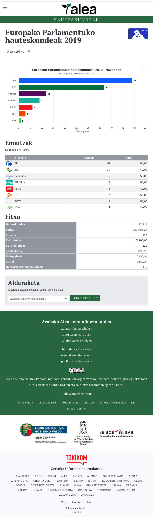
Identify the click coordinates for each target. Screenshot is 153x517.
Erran (92, 480)
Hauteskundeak (76, 19)
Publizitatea (70, 402)
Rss (133, 402)
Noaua (38, 490)
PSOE (17, 188)
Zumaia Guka (67, 494)
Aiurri (52, 476)
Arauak (89, 402)
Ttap (89, 502)
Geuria (138, 480)
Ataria (133, 476)
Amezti (77, 476)
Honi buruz (25, 402)
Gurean (76, 502)
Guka (77, 485)
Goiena (20, 485)
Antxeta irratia (113, 476)
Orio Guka (85, 490)
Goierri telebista (42, 485)
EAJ (16, 169)
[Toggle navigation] (4, 9)
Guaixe (64, 485)
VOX (17, 206)
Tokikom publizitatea (76, 508)
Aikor (38, 476)
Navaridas (18, 51)
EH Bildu (19, 182)
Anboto (92, 476)
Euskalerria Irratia (115, 480)
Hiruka (116, 485)
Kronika (131, 485)
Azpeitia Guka (19, 480)
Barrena (62, 480)
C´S (16, 195)
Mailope (23, 490)
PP (16, 163)
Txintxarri (104, 490)
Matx (64, 502)
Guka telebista (96, 485)
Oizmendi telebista (60, 490)
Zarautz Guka (126, 490)
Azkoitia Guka (42, 480)
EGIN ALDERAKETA (85, 298)
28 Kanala (87, 494)
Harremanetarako (113, 402)
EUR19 (143, 224)
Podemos (20, 176)
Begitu (78, 480)
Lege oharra (47, 402)
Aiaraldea (22, 476)
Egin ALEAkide (76, 409)
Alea (64, 476)
